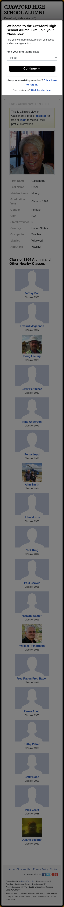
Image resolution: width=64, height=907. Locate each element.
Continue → (32, 68)
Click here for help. (41, 90)
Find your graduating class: (23, 51)
